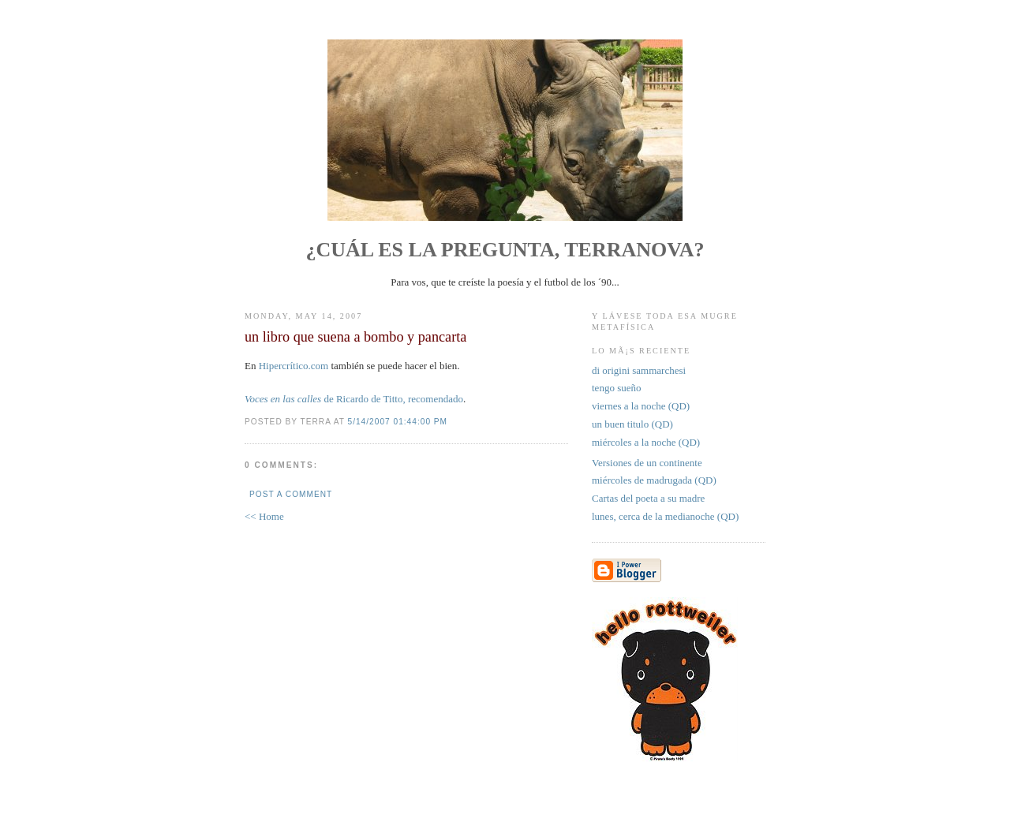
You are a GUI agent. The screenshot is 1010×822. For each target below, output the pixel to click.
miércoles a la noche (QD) (646, 442)
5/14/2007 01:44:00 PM (398, 421)
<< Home (264, 516)
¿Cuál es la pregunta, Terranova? (505, 249)
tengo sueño (616, 388)
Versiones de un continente (647, 463)
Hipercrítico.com (293, 366)
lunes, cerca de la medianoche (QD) (665, 516)
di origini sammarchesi (639, 370)
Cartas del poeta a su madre (648, 498)
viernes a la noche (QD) (641, 406)
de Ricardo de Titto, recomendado (354, 399)
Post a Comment (290, 494)
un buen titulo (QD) (632, 424)
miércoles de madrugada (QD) (654, 480)
